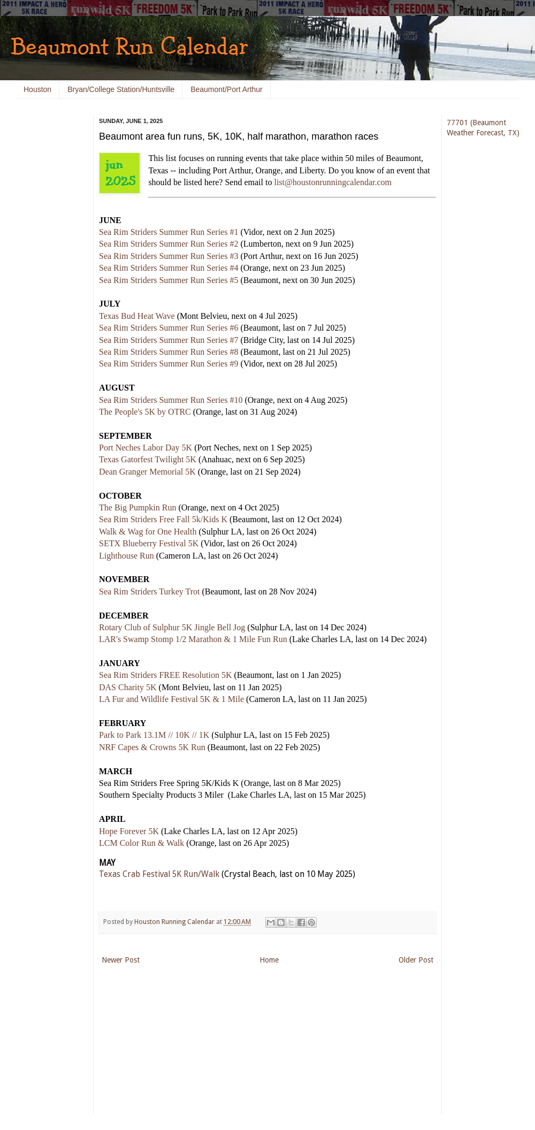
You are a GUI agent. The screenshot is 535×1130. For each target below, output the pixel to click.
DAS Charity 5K (128, 687)
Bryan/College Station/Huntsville (120, 89)
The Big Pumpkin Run (137, 507)
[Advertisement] (48, 278)
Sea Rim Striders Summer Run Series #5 (168, 280)
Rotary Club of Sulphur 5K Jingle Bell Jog (172, 627)
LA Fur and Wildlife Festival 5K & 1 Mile (171, 699)
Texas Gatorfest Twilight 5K (147, 459)
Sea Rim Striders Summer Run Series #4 (168, 267)
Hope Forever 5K (129, 831)
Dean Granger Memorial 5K (147, 471)
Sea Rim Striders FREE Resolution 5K (165, 674)
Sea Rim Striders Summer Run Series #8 (168, 351)
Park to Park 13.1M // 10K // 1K (154, 734)
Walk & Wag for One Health (147, 531)
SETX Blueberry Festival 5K (148, 543)
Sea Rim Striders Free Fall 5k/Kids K (163, 519)
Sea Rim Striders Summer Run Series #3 (168, 256)
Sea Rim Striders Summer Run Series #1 (168, 231)
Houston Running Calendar (175, 922)
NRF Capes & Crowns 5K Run (152, 747)
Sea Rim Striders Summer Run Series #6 (168, 327)
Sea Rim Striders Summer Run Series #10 (170, 399)
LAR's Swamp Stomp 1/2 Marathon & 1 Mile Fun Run (193, 639)
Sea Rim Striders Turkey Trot (149, 591)
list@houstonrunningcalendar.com (333, 182)
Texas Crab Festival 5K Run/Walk (159, 874)
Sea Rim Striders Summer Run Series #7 (168, 340)
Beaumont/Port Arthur (226, 89)
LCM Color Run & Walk (141, 843)
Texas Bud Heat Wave (137, 315)
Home (269, 960)
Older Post (416, 960)
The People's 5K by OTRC (145, 411)
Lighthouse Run (126, 555)
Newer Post (121, 960)
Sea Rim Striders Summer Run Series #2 (168, 243)
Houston (37, 89)
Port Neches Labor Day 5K (145, 447)
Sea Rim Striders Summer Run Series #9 (168, 363)
